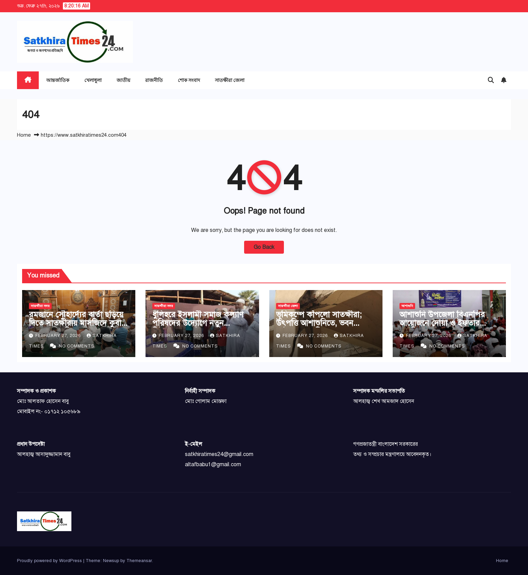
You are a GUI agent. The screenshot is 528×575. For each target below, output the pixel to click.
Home (24, 135)
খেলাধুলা (93, 80)
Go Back (264, 247)
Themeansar (139, 560)
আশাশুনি (407, 306)
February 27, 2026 (58, 335)
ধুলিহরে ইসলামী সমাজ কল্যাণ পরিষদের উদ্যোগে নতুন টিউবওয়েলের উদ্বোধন (197, 323)
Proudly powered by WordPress (50, 560)
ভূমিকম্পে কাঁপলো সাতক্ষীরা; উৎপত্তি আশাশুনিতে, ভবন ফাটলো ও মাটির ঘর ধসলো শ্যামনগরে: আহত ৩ (319, 327)
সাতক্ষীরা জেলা (229, 80)
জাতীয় (123, 80)
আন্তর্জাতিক (57, 80)
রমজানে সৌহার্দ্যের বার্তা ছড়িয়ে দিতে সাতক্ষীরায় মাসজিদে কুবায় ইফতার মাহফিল (77, 323)
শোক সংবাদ (189, 80)
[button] (491, 80)
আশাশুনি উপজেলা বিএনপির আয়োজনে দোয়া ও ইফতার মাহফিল (442, 323)
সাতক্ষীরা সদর (40, 306)
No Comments (77, 346)
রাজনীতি (154, 80)
